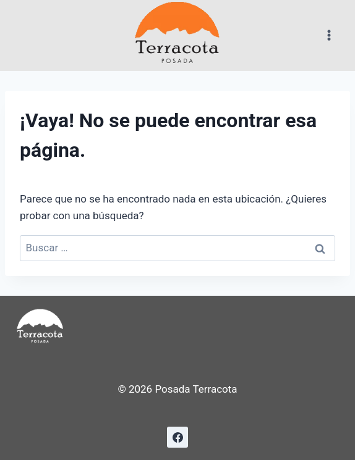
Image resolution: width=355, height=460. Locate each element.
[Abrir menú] (328, 35)
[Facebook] (177, 437)
